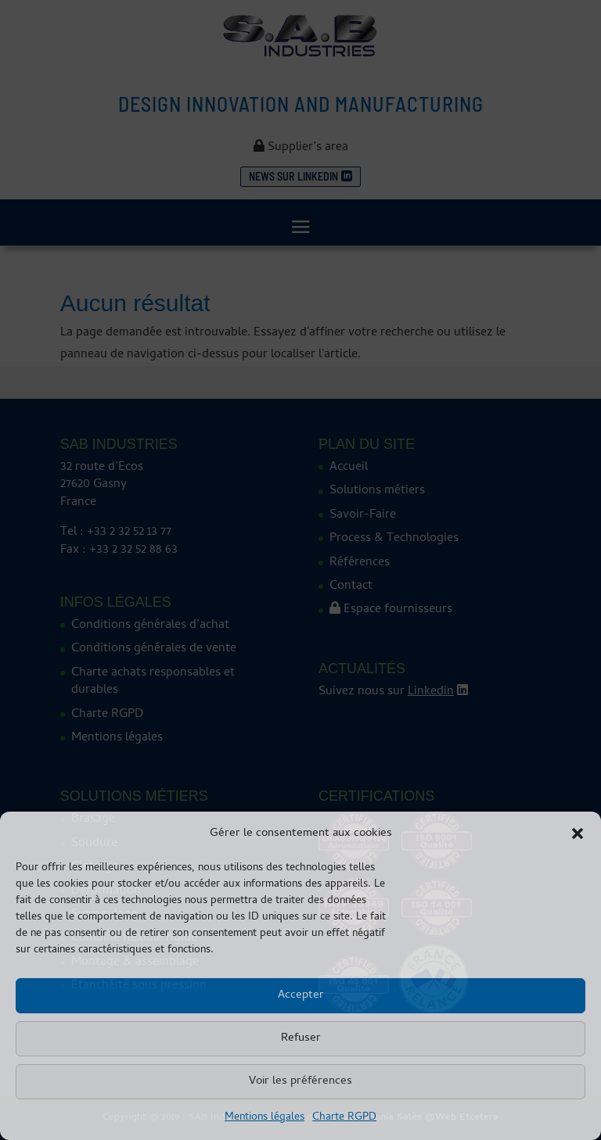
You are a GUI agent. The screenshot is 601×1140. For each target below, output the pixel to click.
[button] (577, 833)
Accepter (301, 995)
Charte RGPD (344, 1118)
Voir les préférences (300, 1081)
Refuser (301, 1038)
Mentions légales (264, 1118)
